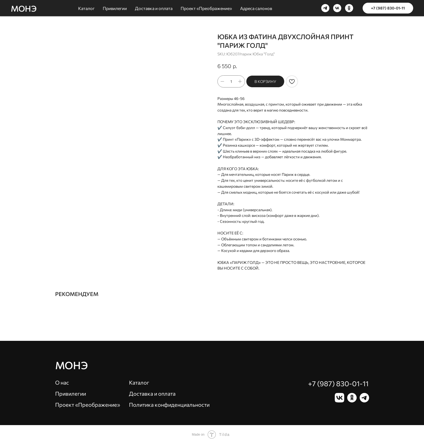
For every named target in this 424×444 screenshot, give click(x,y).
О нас (62, 382)
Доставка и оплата (152, 393)
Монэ (71, 365)
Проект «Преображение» (87, 404)
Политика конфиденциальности (169, 404)
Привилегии (70, 393)
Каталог (139, 382)
